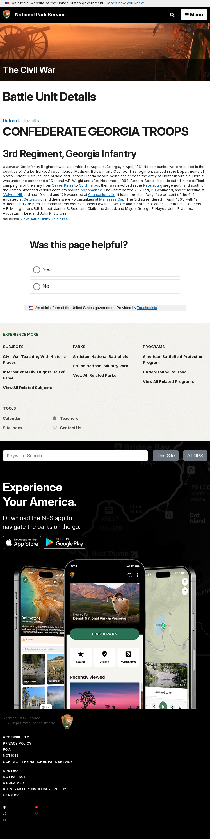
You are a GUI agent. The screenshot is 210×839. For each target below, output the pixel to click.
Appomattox (91, 190)
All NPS (195, 455)
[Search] (75, 456)
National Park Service (21, 718)
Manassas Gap (111, 199)
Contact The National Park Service (37, 762)
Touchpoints (147, 308)
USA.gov (11, 795)
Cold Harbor (89, 185)
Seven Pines (63, 185)
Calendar (12, 418)
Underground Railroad (165, 371)
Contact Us (67, 427)
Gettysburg (33, 199)
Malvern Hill (13, 194)
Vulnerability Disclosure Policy (34, 789)
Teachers (66, 418)
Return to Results (21, 121)
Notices (11, 756)
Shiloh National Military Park (100, 365)
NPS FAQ (10, 771)
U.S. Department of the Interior (30, 723)
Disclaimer (13, 783)
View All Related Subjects (27, 387)
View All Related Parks (94, 375)
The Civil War (29, 70)
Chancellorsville (101, 194)
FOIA (7, 749)
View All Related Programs (168, 381)
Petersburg (152, 185)
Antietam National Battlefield (101, 356)
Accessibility (16, 737)
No (45, 286)
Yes (46, 269)
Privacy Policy (17, 743)
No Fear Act (14, 777)
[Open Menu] (194, 14)
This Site (165, 455)
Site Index (12, 427)
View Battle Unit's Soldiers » (44, 219)
